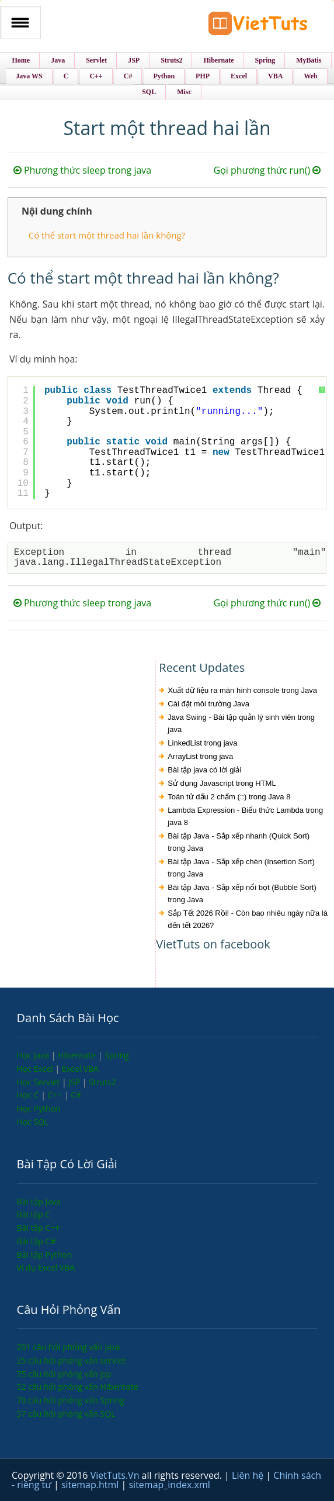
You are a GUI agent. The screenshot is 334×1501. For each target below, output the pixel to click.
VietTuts (258, 26)
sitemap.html (91, 1484)
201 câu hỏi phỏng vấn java (68, 1346)
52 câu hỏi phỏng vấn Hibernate (77, 1386)
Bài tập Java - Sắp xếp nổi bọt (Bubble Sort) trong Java (242, 893)
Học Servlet (39, 1082)
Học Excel (36, 1068)
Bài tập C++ (38, 1227)
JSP (75, 1082)
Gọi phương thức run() (267, 170)
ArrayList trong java (200, 756)
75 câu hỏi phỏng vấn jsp (64, 1373)
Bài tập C (34, 1214)
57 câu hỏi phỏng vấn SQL (66, 1413)
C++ (55, 1094)
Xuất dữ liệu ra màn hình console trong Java (242, 690)
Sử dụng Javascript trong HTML (222, 783)
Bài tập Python (44, 1254)
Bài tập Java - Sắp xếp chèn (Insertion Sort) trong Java (241, 867)
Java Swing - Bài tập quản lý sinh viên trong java (241, 723)
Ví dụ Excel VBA (46, 1267)
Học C (29, 1094)
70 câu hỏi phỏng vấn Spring (71, 1400)
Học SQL (33, 1121)
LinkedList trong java (202, 743)
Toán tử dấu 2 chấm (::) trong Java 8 (229, 796)
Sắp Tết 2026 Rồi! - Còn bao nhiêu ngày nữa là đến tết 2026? (248, 919)
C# (76, 1094)
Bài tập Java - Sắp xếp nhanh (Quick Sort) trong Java (238, 842)
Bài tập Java (39, 1201)
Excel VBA (80, 1068)
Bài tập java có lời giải (204, 769)
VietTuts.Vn (116, 1475)
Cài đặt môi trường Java (208, 703)
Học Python (39, 1108)
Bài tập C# (36, 1241)
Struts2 (102, 1082)
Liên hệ (249, 1475)
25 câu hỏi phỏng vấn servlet (71, 1360)
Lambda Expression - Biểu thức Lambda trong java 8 (245, 816)
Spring (117, 1055)
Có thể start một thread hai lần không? (107, 235)
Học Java (34, 1055)
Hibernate (78, 1055)
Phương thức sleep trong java (82, 170)
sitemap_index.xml (169, 1484)
